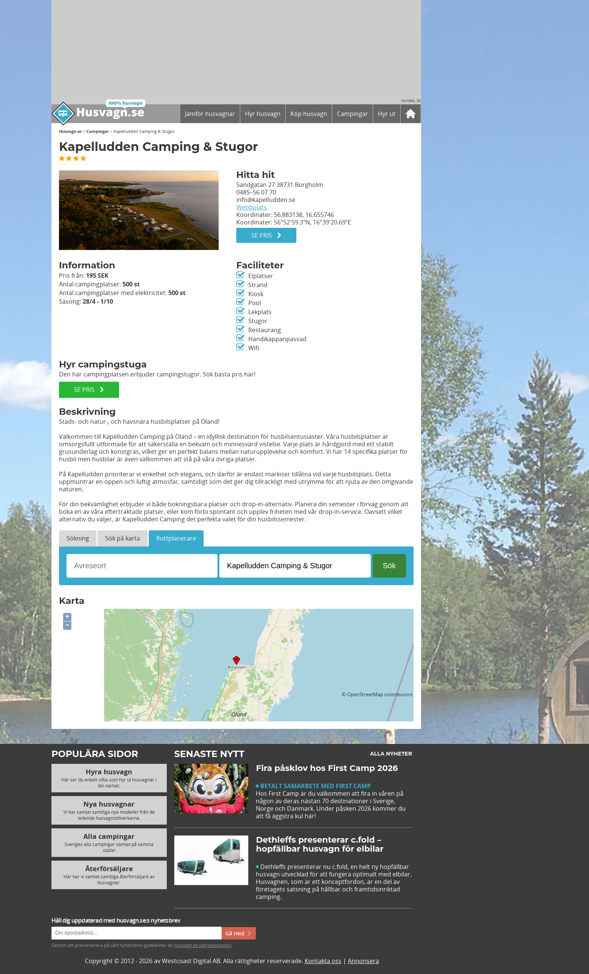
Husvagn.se (70, 131)
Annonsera (363, 961)
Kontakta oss (323, 961)
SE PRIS (89, 389)
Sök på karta (122, 538)
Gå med (238, 933)
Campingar (97, 131)
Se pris (266, 235)
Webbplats (251, 207)
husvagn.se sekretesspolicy (202, 945)
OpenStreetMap (365, 694)
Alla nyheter (391, 753)
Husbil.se (411, 100)
